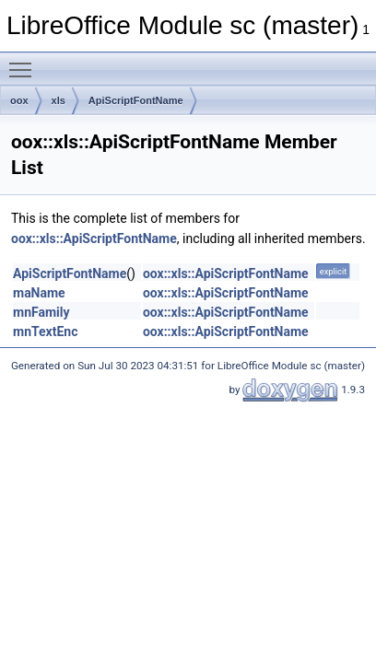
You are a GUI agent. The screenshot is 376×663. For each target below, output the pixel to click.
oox (19, 100)
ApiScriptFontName (135, 100)
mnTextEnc (45, 331)
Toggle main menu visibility (25, 61)
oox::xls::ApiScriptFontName (94, 238)
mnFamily (41, 312)
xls (58, 100)
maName (39, 292)
